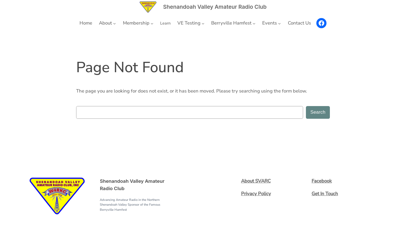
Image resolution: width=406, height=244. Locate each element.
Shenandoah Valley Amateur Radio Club (215, 6)
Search (317, 112)
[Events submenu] (279, 23)
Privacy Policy (256, 193)
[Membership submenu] (152, 23)
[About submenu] (114, 23)
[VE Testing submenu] (203, 23)
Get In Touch (325, 193)
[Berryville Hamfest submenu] (254, 23)
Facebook (322, 181)
